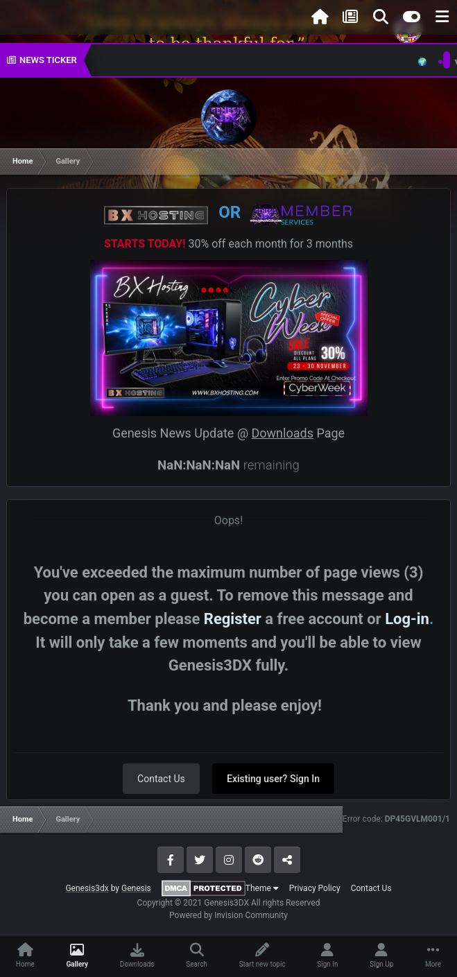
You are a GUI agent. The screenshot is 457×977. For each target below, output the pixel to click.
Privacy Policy (314, 888)
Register (232, 619)
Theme (262, 888)
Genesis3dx (86, 888)
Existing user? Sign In (273, 778)
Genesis (136, 888)
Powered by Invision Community (228, 915)
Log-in (407, 619)
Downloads (282, 433)
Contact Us (161, 778)
